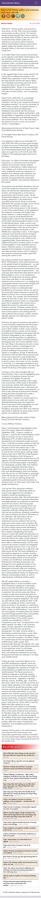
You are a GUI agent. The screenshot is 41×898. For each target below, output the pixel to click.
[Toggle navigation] (36, 3)
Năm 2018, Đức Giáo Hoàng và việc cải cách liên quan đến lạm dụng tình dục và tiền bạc (19, 754)
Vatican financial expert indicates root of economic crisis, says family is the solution (17, 883)
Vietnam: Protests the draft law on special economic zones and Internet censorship (17, 768)
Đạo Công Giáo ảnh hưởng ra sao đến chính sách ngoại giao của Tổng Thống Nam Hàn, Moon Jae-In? (19, 786)
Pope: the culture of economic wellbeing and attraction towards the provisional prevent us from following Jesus (18, 870)
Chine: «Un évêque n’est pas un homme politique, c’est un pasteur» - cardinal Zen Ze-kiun (19, 801)
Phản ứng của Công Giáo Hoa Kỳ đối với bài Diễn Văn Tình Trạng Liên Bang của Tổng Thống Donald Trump (20, 793)
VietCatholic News (11, 3)
